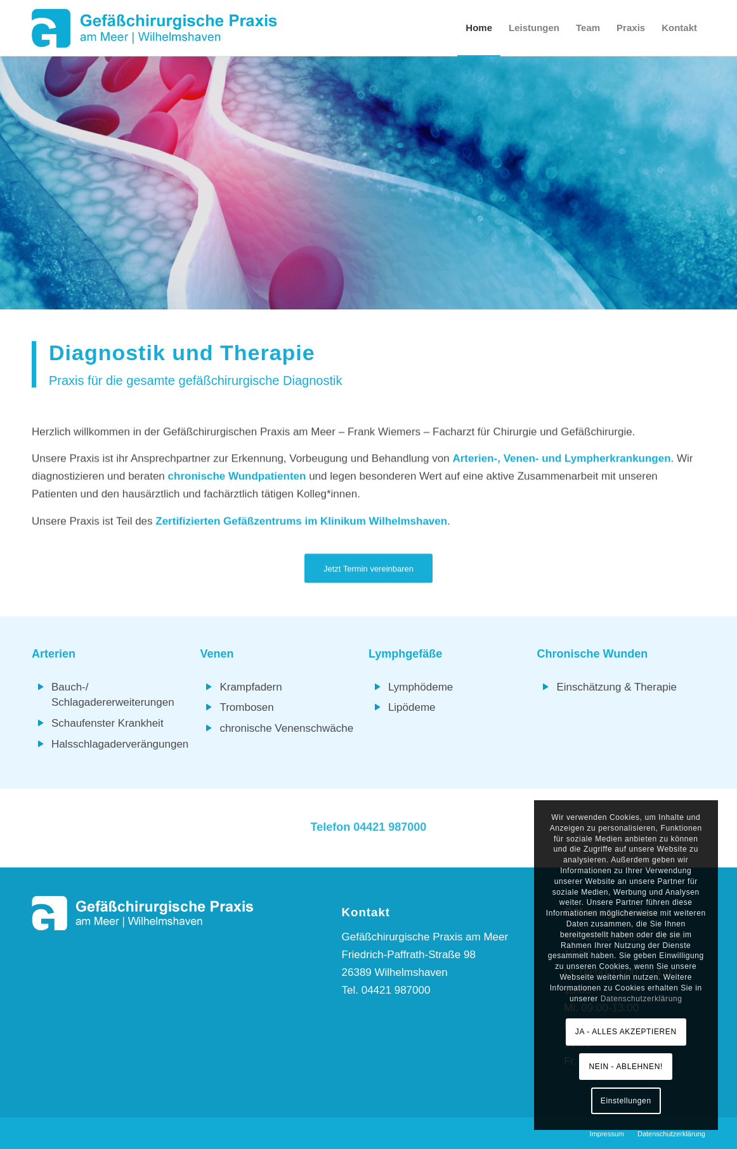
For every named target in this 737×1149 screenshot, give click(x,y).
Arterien (53, 653)
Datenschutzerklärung (641, 998)
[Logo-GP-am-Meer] (155, 28)
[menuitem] (478, 28)
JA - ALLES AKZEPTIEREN (626, 1031)
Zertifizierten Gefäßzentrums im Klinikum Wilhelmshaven (301, 523)
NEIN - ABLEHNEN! (626, 1066)
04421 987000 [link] (389, 828)
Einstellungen (626, 1100)
